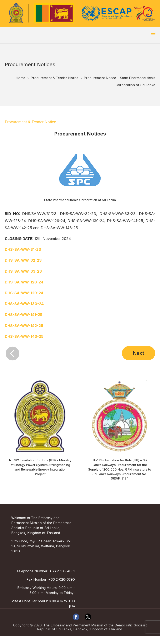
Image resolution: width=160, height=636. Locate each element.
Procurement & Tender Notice (30, 122)
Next (138, 353)
